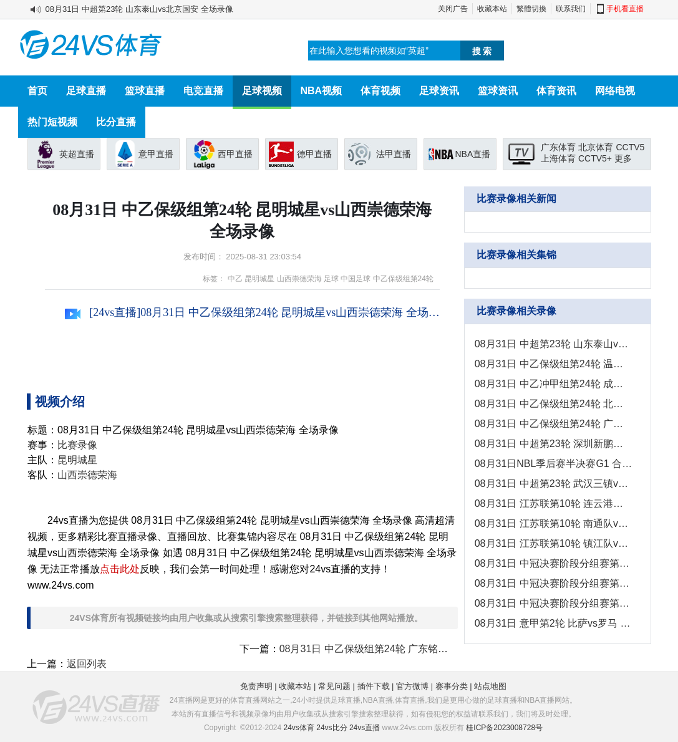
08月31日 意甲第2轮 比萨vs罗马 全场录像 (553, 623)
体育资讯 (556, 90)
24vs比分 (331, 727)
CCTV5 (630, 147)
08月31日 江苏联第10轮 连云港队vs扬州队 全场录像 (553, 503)
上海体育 (558, 158)
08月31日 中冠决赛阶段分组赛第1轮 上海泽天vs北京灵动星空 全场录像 (553, 583)
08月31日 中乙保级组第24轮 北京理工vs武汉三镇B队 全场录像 (553, 403)
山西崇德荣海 (299, 278)
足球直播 (86, 90)
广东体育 (558, 147)
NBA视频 (321, 90)
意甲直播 (155, 154)
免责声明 (256, 686)
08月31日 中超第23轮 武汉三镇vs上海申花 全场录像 (553, 483)
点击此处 (120, 569)
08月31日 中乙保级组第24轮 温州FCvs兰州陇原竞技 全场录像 (553, 364)
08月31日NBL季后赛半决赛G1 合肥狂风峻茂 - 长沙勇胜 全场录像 (553, 463)
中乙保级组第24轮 (403, 278)
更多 (623, 158)
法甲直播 (393, 154)
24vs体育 (299, 727)
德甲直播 (314, 154)
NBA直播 (473, 154)
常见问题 (334, 686)
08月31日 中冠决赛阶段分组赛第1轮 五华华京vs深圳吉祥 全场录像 (553, 603)
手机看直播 (625, 8)
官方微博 (412, 686)
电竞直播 (203, 90)
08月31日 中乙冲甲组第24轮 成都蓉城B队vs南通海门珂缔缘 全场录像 (553, 383)
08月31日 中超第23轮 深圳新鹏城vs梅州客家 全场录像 (553, 443)
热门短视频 (52, 122)
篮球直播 (145, 90)
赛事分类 (451, 686)
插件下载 (373, 686)
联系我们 (571, 8)
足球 (331, 278)
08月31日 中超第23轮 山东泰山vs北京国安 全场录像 (139, 9)
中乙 (235, 278)
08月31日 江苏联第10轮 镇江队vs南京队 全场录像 (553, 543)
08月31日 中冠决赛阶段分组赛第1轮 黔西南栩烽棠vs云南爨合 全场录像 (553, 563)
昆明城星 (259, 278)
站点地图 (490, 686)
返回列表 (87, 663)
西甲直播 (235, 154)
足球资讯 (439, 90)
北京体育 (595, 147)
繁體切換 (531, 8)
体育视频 (380, 90)
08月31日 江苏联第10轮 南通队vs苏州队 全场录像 (553, 523)
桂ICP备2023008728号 (504, 727)
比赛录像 (77, 445)
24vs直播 (364, 727)
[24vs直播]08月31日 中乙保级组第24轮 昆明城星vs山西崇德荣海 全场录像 (252, 312)
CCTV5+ (595, 158)
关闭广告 (453, 8)
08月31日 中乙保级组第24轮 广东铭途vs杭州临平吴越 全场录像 (420, 648)
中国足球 (355, 278)
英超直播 (76, 154)
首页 (37, 90)
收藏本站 (492, 8)
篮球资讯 (498, 90)
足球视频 (262, 90)
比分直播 (116, 122)
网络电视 (615, 90)
